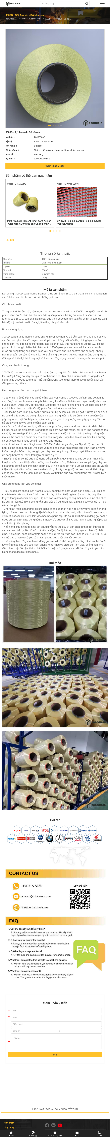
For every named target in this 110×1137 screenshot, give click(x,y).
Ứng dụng (9, 1127)
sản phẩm (10, 19)
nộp (55, 1054)
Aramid (22, 19)
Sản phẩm (9, 1123)
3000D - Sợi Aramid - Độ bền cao (61, 19)
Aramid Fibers (36, 19)
